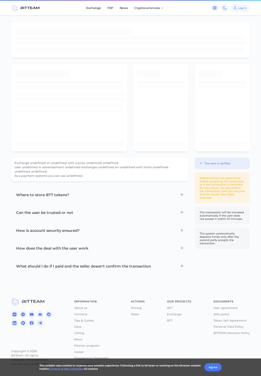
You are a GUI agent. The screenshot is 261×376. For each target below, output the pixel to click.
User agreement (225, 308)
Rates (135, 314)
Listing (79, 333)
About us (80, 308)
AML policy (221, 314)
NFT (170, 308)
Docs (78, 326)
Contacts (80, 314)
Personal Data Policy (228, 326)
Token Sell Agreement (230, 320)
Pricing (136, 308)
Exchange (93, 8)
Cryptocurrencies (149, 8)
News (124, 8)
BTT (170, 320)
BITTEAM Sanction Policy (231, 333)
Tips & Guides (84, 320)
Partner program (86, 345)
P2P (110, 8)
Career (79, 352)
